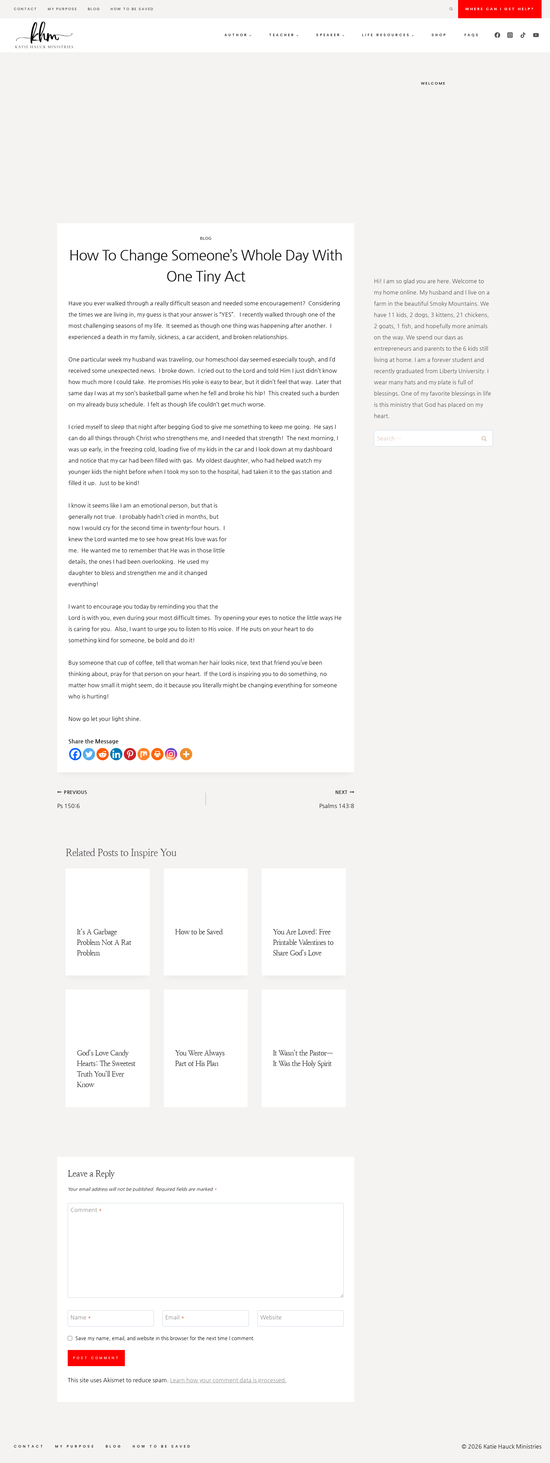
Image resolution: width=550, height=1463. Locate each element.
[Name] (111, 1318)
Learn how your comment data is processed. (228, 1380)
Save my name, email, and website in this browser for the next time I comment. (165, 1338)
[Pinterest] (130, 754)
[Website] (300, 1318)
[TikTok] (523, 35)
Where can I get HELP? (500, 9)
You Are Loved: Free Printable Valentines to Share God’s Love (303, 942)
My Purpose (62, 9)
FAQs (471, 35)
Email (175, 1317)
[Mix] (144, 754)
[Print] (157, 754)
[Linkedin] (116, 754)
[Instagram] (510, 35)
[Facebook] (497, 35)
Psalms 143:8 (283, 797)
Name (81, 1317)
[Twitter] (89, 754)
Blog (94, 9)
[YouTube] (536, 35)
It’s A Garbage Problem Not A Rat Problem (104, 942)
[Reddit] (102, 754)
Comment (86, 1209)
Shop (439, 35)
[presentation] (108, 892)
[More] (186, 754)
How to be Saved (132, 9)
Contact (25, 9)
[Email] (205, 1318)
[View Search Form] (451, 9)
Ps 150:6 (128, 797)
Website (271, 1317)
